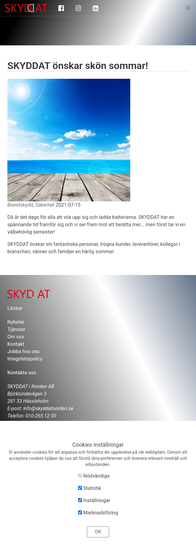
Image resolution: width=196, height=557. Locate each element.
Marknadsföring (98, 513)
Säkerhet (45, 205)
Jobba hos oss (23, 351)
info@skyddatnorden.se (48, 408)
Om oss (15, 337)
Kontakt (15, 344)
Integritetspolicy (24, 359)
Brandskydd (20, 205)
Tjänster (16, 329)
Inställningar (94, 500)
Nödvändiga (93, 476)
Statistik (89, 488)
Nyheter (15, 322)
